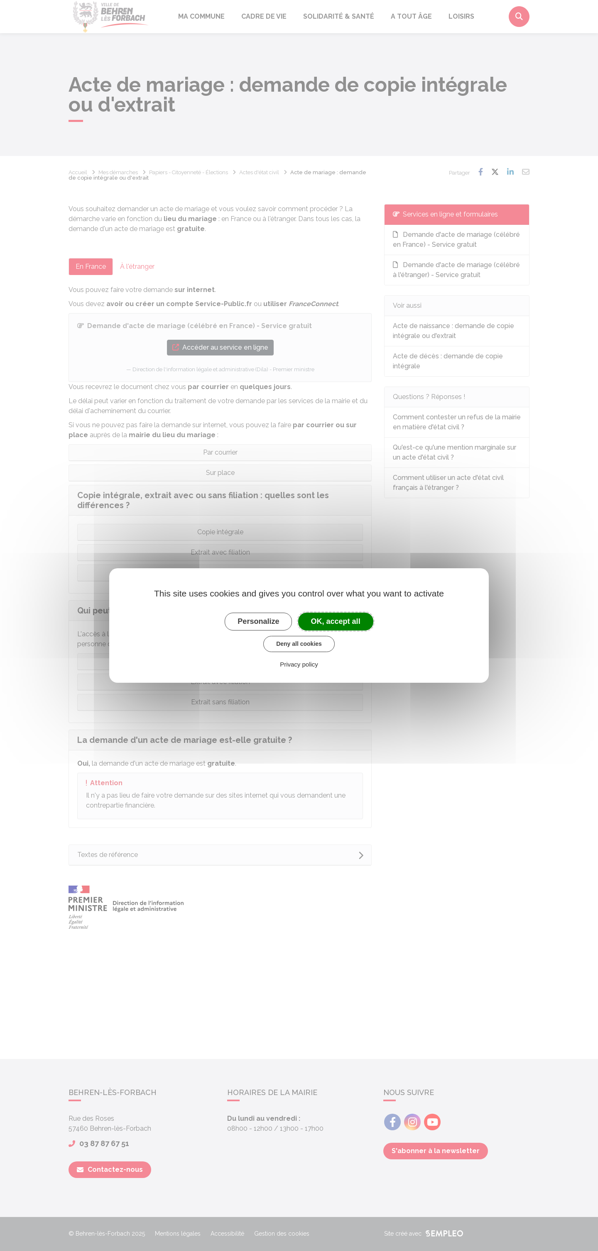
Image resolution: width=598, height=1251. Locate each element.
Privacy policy (299, 664)
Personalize (258, 621)
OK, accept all (335, 621)
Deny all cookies (299, 643)
